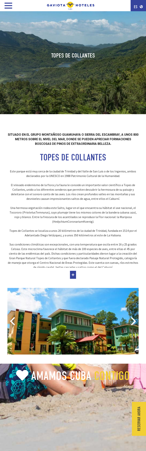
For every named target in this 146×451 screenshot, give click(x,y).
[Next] (133, 321)
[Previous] (13, 321)
